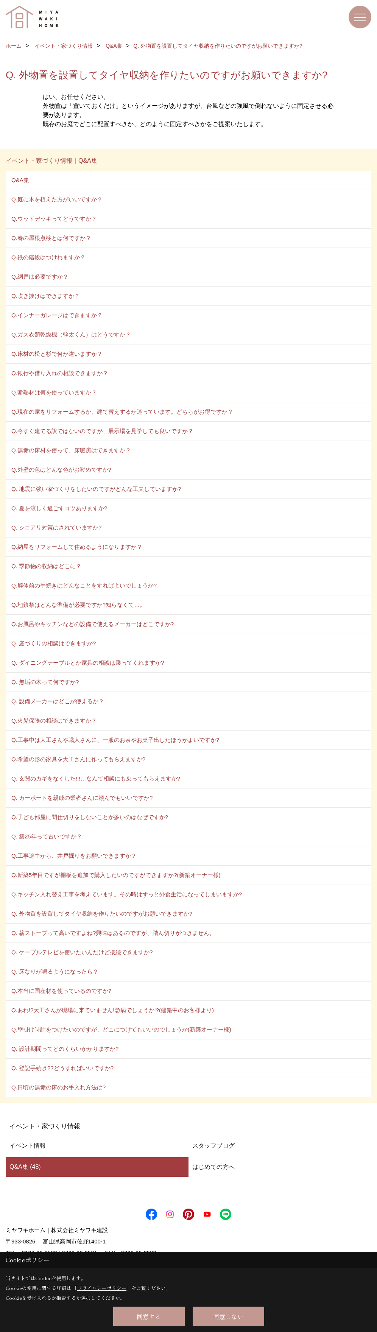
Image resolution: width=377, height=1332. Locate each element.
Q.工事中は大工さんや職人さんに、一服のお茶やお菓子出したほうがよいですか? (115, 740)
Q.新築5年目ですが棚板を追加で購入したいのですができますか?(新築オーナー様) (116, 875)
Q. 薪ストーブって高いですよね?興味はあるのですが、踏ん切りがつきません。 (113, 933)
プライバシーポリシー (101, 1287)
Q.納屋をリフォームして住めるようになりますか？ (76, 547)
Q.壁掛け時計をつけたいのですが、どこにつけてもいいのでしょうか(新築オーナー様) (121, 1029)
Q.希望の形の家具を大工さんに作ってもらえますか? (78, 759)
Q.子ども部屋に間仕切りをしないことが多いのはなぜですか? (89, 817)
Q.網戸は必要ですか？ (40, 276)
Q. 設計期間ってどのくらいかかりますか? (64, 1048)
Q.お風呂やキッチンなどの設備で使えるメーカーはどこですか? (92, 624)
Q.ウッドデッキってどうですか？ (54, 218)
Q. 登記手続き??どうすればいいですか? (62, 1068)
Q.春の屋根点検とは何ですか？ (51, 238)
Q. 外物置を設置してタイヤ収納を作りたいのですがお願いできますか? (101, 913)
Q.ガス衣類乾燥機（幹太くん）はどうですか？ (71, 334)
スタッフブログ (213, 1145)
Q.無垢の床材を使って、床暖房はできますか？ (71, 450)
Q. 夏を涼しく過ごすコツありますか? (59, 508)
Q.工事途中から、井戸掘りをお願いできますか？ (74, 855)
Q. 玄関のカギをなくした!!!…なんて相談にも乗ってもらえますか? (95, 778)
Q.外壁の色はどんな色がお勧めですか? (61, 469)
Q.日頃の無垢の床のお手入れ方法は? (58, 1087)
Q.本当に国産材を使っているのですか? (61, 991)
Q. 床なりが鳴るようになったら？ (54, 971)
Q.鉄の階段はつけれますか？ (48, 257)
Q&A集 (20, 180)
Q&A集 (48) (25, 1167)
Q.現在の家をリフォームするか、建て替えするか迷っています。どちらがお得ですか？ (122, 411)
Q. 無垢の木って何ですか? (45, 682)
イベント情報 (27, 1145)
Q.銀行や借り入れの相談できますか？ (59, 373)
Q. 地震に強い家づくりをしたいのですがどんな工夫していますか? (96, 489)
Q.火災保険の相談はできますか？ (54, 720)
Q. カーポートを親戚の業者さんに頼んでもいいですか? (82, 798)
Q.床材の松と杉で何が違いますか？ (57, 354)
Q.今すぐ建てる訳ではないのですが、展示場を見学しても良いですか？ (102, 431)
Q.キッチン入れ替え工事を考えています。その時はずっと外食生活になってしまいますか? (126, 894)
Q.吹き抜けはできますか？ (45, 296)
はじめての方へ (213, 1167)
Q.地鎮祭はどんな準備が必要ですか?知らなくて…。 (78, 604)
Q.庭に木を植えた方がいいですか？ (57, 199)
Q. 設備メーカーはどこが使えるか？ (57, 701)
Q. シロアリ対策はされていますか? (56, 527)
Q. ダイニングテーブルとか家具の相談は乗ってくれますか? (87, 662)
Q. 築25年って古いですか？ (46, 836)
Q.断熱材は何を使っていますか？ (54, 392)
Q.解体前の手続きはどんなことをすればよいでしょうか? (84, 585)
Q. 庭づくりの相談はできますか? (53, 643)
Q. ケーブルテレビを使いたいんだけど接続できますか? (82, 952)
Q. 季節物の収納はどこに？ (46, 566)
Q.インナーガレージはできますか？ (57, 315)
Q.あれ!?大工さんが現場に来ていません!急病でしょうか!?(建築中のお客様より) (112, 1010)
